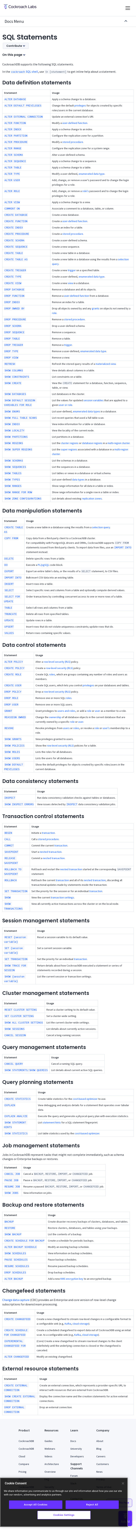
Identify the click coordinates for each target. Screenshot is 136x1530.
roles (52, 674)
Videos (48, 1456)
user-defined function (74, 123)
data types (78, 479)
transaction (48, 833)
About (99, 1441)
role (54, 313)
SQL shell (24, 71)
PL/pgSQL (43, 565)
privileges (80, 105)
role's (85, 191)
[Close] (123, 1483)
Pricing (22, 1471)
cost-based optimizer (85, 1099)
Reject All (92, 1504)
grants (95, 308)
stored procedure (72, 142)
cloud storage (81, 1323)
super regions (69, 449)
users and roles (66, 711)
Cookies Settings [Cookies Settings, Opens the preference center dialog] (63, 1515)
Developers (77, 1456)
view (70, 283)
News (99, 1471)
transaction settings (62, 897)
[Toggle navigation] (128, 8)
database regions (92, 443)
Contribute (15, 46)
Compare (24, 1464)
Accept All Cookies (36, 1504)
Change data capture (16, 1300)
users (66, 728)
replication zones (92, 498)
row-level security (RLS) (57, 661)
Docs (73, 1441)
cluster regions (69, 443)
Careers (101, 1456)
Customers (102, 1464)
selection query (101, 527)
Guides (49, 1441)
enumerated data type (92, 173)
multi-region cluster (118, 443)
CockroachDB (26, 1441)
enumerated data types (86, 411)
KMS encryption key (71, 1278)
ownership (55, 717)
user (97, 711)
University (76, 1448)
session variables (93, 400)
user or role (65, 405)
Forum (74, 1475)
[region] (64, 1502)
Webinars (50, 1448)
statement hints (52, 1122)
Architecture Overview (52, 1467)
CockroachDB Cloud (26, 1452)
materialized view (106, 364)
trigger (72, 270)
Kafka (68, 1323)
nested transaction (51, 852)
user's (106, 728)
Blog (98, 1448)
